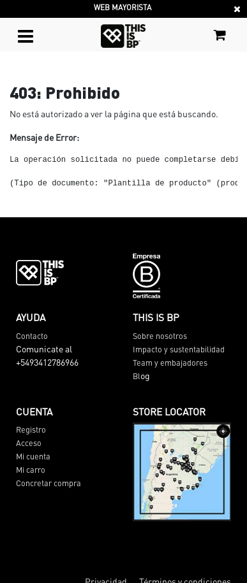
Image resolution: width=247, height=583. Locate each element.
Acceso (28, 443)
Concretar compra (48, 483)
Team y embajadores (170, 362)
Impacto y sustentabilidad (179, 349)
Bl (136, 376)
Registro (31, 429)
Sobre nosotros (160, 336)
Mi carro (30, 469)
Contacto (32, 336)
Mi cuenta (33, 456)
